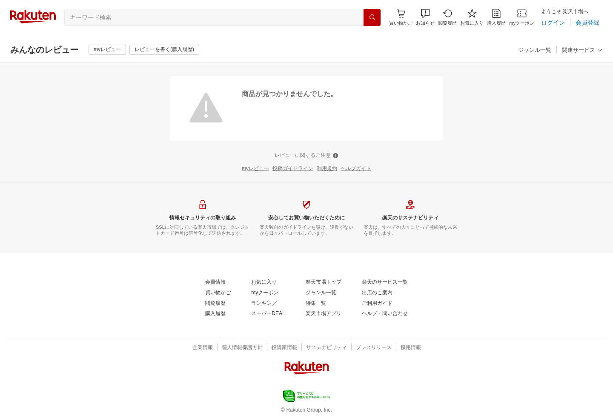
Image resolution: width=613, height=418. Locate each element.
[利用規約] (327, 168)
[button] (425, 17)
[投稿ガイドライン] (292, 168)
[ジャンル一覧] (534, 50)
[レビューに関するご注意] (306, 155)
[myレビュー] (107, 50)
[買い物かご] (218, 293)
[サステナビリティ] (326, 347)
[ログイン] (553, 22)
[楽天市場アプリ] (323, 313)
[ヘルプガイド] (356, 168)
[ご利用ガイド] (377, 303)
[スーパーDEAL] (268, 313)
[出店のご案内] (377, 293)
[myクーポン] (521, 17)
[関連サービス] (582, 50)
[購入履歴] (496, 17)
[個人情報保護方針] (242, 347)
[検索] (372, 17)
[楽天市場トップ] (323, 282)
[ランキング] (264, 303)
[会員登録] (587, 22)
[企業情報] (202, 347)
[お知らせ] (425, 17)
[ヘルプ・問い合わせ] (385, 313)
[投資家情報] (284, 347)
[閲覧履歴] (447, 17)
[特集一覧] (316, 303)
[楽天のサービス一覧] (385, 282)
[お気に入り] (472, 17)
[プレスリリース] (374, 347)
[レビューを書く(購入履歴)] (164, 50)
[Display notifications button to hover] (400, 17)
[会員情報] (215, 282)
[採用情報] (411, 347)
